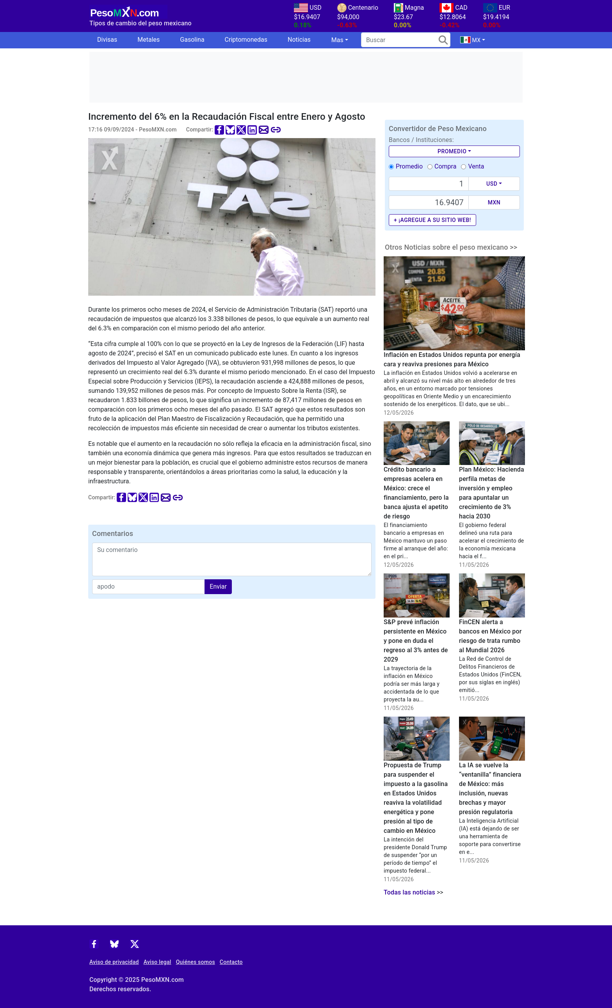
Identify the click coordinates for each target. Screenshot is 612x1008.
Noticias (299, 39)
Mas (337, 40)
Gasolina (192, 39)
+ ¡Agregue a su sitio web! (432, 220)
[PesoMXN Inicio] (128, 11)
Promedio (452, 151)
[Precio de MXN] (429, 202)
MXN (494, 202)
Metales (148, 39)
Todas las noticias (409, 892)
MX (470, 39)
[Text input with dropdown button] (429, 184)
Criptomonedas (246, 39)
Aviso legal (157, 962)
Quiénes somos (195, 962)
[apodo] (148, 586)
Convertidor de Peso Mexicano (438, 128)
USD (491, 184)
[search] (405, 39)
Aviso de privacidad (114, 962)
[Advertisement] (306, 77)
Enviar (218, 586)
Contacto (231, 962)
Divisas (107, 39)
